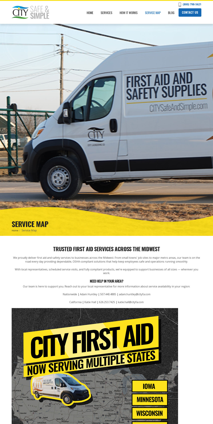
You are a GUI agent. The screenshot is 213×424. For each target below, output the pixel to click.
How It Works (129, 12)
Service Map (153, 12)
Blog (171, 12)
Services (106, 12)
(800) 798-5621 (190, 5)
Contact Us (190, 12)
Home (90, 12)
